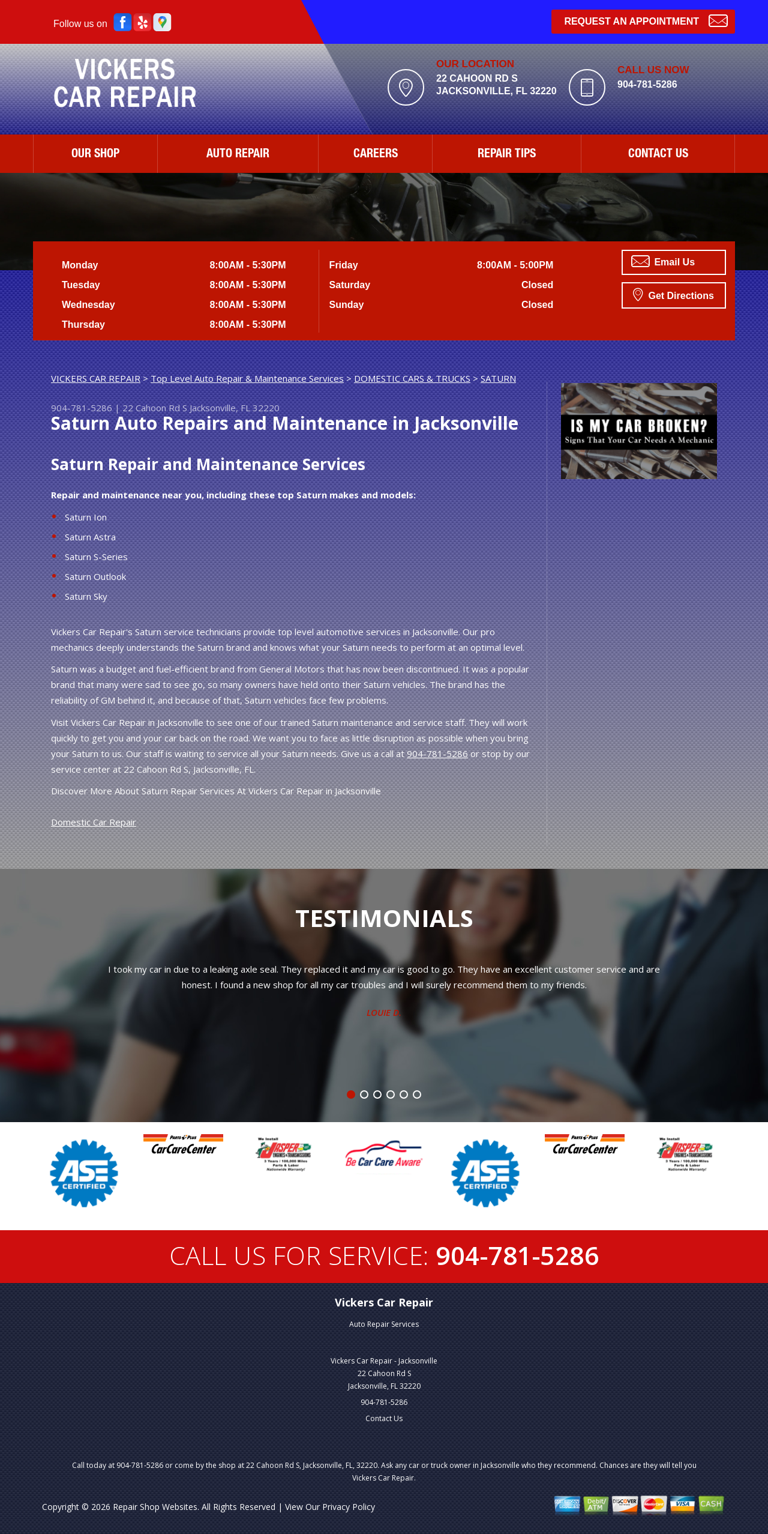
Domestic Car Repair (93, 822)
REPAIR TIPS (507, 155)
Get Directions (673, 294)
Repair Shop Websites (155, 1506)
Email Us (663, 261)
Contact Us (384, 1418)
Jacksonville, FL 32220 (235, 408)
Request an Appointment (646, 20)
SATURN (498, 378)
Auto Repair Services (384, 1324)
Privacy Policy (348, 1506)
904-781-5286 (647, 84)
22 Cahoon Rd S (154, 408)
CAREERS (375, 155)
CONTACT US (658, 155)
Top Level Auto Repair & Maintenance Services (247, 378)
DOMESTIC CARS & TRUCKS (412, 378)
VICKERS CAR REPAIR (95, 378)
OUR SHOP (95, 155)
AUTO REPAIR (237, 155)
